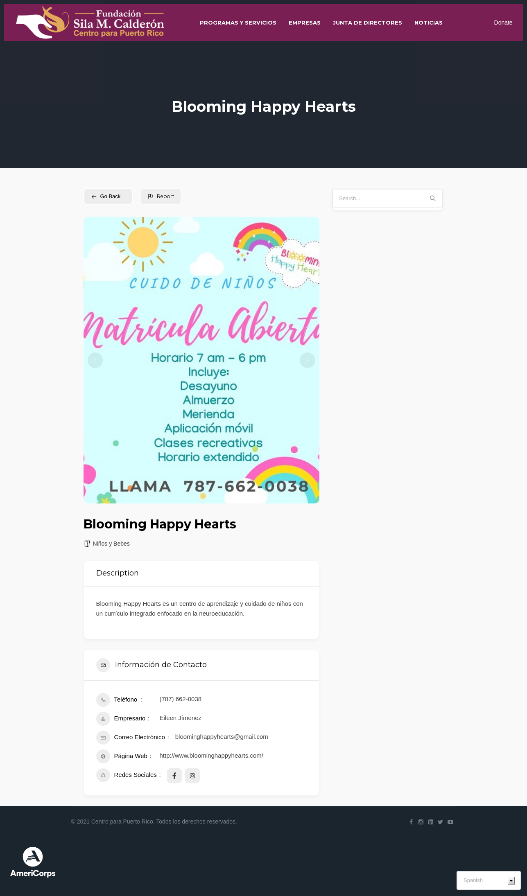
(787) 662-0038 (181, 698)
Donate (499, 26)
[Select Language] (489, 880)
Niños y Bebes (111, 543)
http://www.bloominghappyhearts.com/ (211, 755)
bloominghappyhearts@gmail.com (221, 736)
